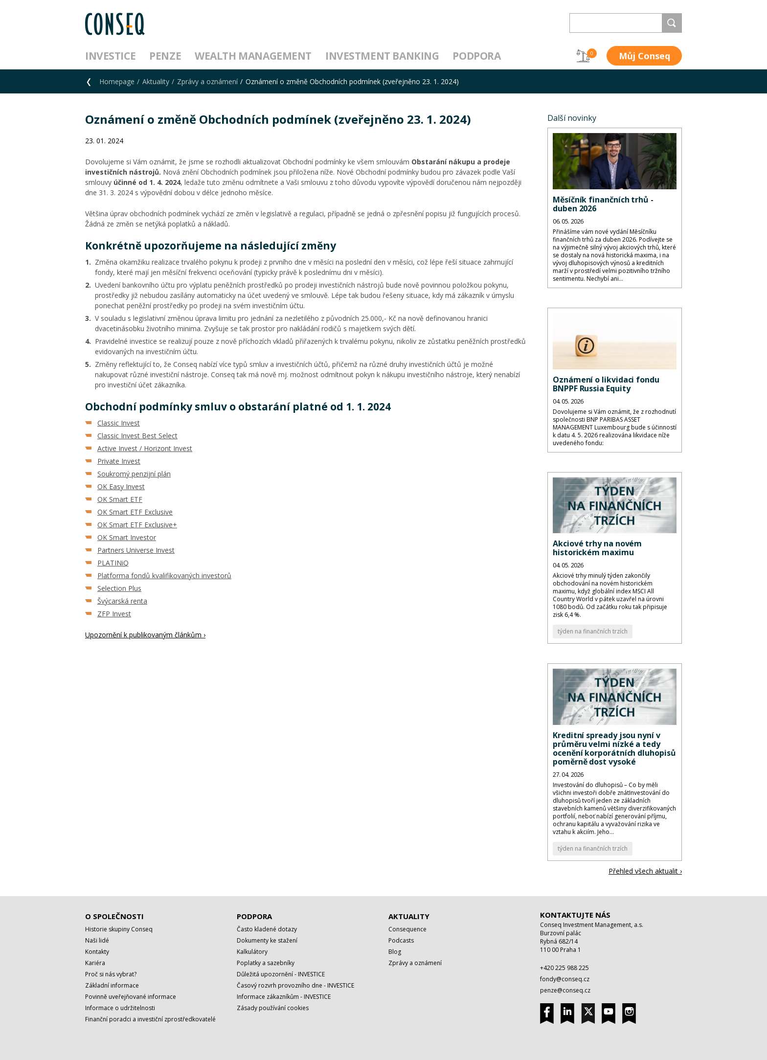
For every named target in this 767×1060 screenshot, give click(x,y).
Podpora (476, 56)
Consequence (407, 929)
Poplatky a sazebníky (265, 963)
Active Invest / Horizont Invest (144, 448)
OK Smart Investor (126, 537)
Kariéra (95, 963)
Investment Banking (382, 56)
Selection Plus (119, 588)
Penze (165, 56)
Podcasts (401, 940)
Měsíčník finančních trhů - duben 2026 (603, 204)
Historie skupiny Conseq (119, 929)
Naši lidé (97, 940)
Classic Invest (118, 423)
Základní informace (112, 985)
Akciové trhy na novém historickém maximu (597, 548)
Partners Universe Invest (136, 550)
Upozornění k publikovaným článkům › (145, 634)
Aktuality (155, 81)
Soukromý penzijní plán (134, 473)
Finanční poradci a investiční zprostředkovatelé (150, 1019)
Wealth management (253, 56)
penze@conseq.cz (565, 990)
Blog (394, 951)
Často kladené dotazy (267, 929)
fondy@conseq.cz (564, 979)
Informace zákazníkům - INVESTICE (284, 996)
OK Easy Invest (121, 486)
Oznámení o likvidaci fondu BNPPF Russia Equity (606, 384)
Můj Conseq (644, 56)
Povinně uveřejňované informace (130, 996)
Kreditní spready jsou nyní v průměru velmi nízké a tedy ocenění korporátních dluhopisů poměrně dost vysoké (614, 748)
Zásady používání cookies (273, 1008)
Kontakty (97, 951)
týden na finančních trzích (593, 631)
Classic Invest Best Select (137, 435)
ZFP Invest (114, 613)
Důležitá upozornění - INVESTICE (281, 974)
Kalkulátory (252, 951)
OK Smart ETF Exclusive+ (137, 524)
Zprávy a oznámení (207, 81)
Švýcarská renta (122, 601)
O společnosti (114, 916)
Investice (110, 56)
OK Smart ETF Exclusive (135, 512)
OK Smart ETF (119, 499)
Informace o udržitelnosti (120, 1008)
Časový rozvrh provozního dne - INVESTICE (295, 985)
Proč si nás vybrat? (110, 974)
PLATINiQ (113, 562)
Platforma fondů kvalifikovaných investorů (164, 575)
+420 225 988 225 (564, 968)
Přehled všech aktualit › (645, 871)
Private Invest (118, 461)
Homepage (117, 81)
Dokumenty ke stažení (267, 940)
